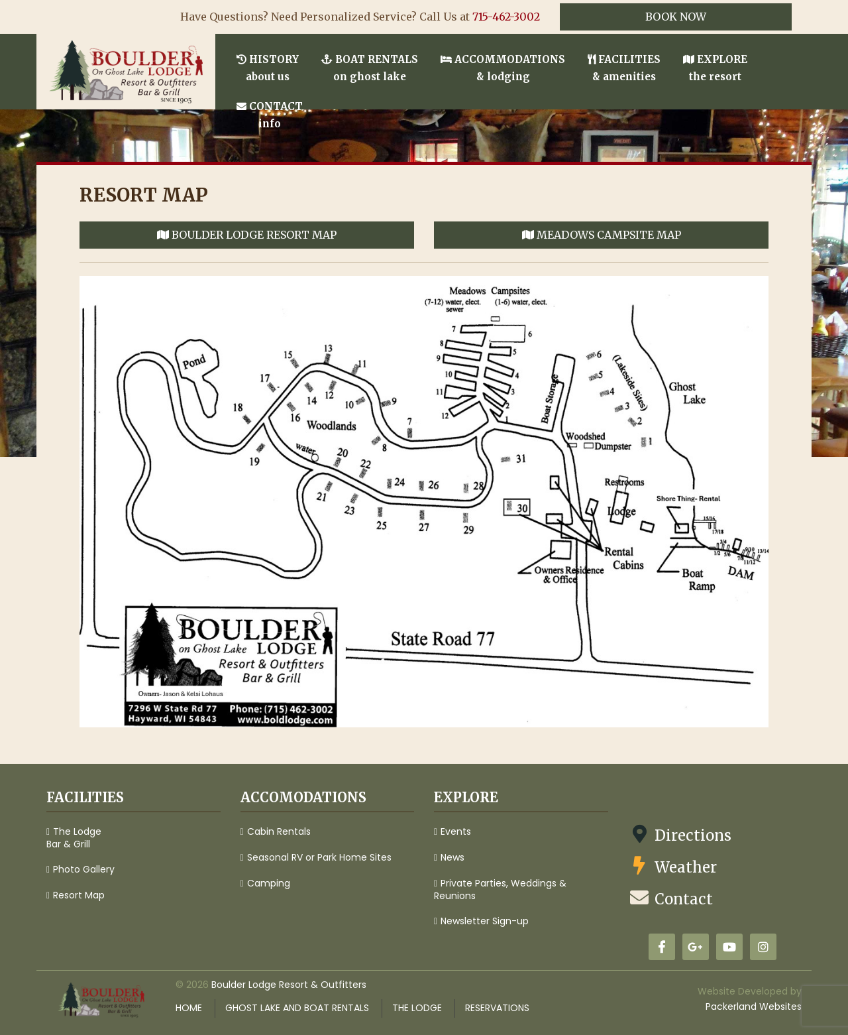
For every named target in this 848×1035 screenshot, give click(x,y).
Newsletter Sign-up (485, 921)
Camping (268, 883)
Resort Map (79, 895)
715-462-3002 (506, 16)
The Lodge (417, 1007)
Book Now (675, 16)
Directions (679, 835)
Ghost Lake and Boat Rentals (297, 1007)
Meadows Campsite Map (601, 234)
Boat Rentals (369, 68)
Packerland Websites (754, 1006)
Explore (715, 68)
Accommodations (503, 68)
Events (456, 831)
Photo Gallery (84, 869)
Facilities (624, 68)
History (268, 68)
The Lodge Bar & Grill (73, 838)
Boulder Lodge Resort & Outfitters (288, 984)
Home (189, 1007)
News (452, 857)
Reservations (497, 1007)
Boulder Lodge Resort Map (247, 234)
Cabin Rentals (279, 831)
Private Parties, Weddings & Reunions (500, 889)
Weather (672, 867)
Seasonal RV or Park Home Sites (319, 857)
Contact (270, 115)
